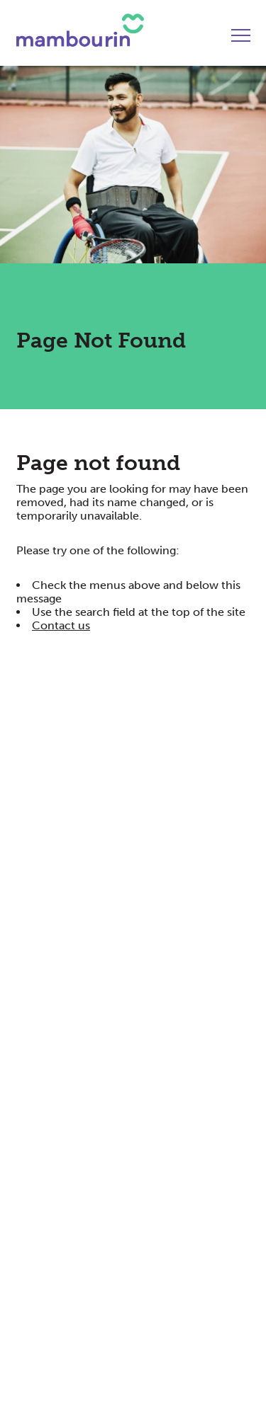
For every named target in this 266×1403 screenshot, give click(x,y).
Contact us (61, 625)
